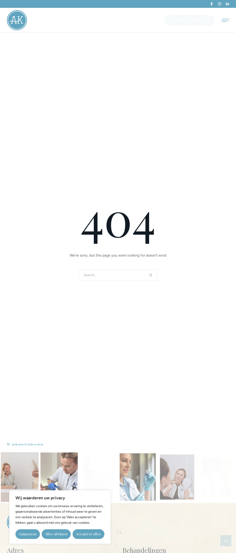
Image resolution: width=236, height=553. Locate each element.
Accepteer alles (88, 534)
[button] (211, 4)
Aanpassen (27, 534)
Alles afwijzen (56, 534)
